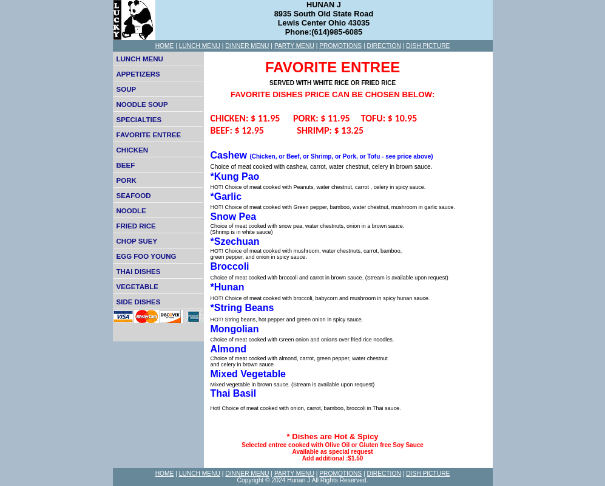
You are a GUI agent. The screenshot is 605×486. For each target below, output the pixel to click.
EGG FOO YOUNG (147, 256)
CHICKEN (132, 150)
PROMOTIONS (340, 46)
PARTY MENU (294, 46)
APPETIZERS (138, 74)
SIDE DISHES (139, 302)
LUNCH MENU (199, 46)
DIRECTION (384, 46)
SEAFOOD (134, 195)
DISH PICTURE (428, 46)
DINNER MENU (247, 46)
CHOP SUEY (137, 241)
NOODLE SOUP (142, 104)
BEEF (126, 165)
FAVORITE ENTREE (149, 135)
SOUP (127, 89)
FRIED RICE (136, 226)
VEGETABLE (138, 286)
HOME (164, 46)
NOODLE (131, 210)
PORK (127, 180)
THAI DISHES (139, 271)
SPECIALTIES (139, 119)
